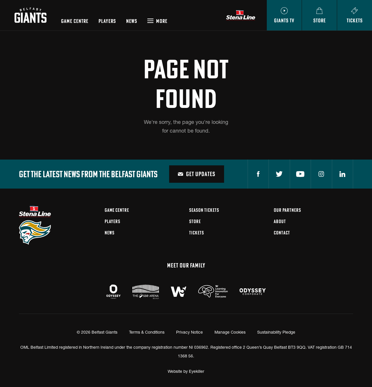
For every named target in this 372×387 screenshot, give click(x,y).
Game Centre (74, 21)
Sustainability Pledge (276, 332)
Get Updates (196, 174)
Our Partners (287, 210)
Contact (282, 233)
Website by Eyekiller (186, 371)
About (280, 221)
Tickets (196, 233)
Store (195, 221)
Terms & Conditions (146, 332)
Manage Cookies (230, 332)
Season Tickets (204, 210)
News (131, 21)
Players (107, 21)
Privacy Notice (189, 332)
